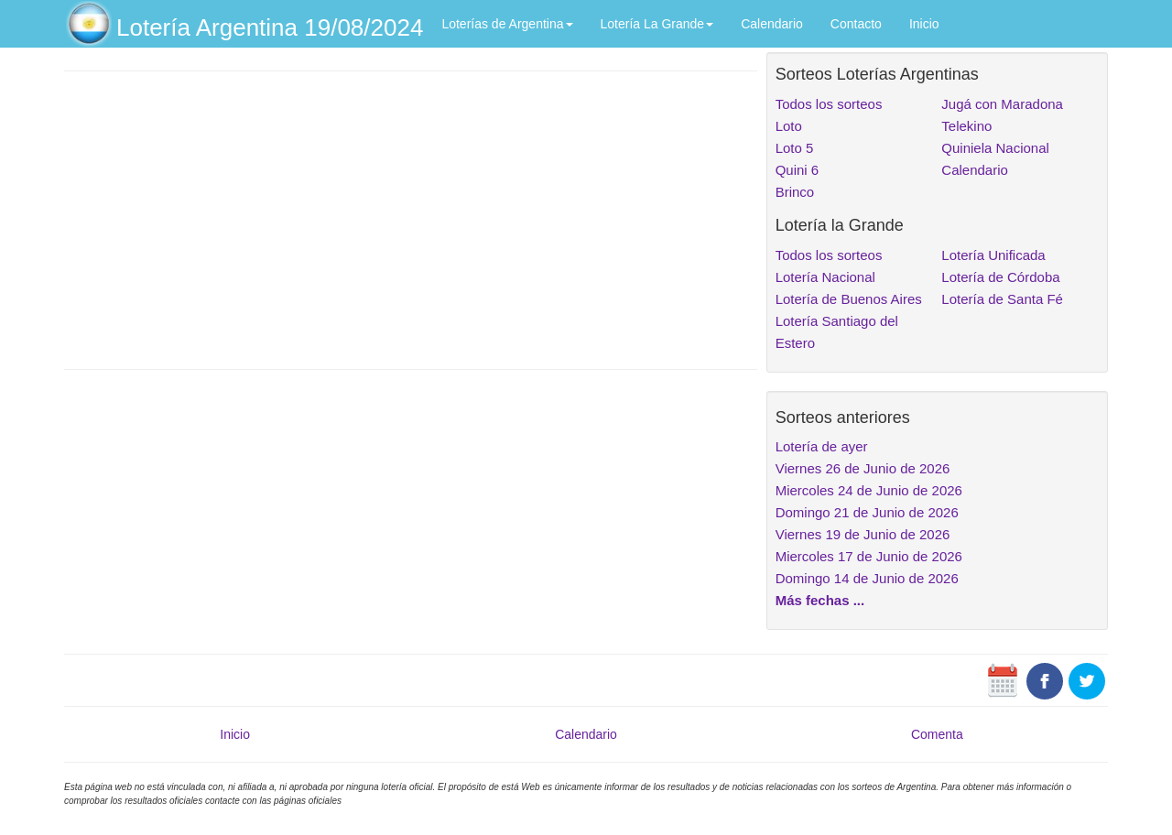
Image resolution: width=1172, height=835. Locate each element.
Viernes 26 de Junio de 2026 (863, 468)
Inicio (924, 23)
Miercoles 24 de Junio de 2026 (869, 490)
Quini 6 (797, 170)
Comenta (937, 734)
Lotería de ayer (822, 446)
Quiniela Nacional (995, 148)
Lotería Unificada (993, 255)
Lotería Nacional (825, 277)
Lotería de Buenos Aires (849, 299)
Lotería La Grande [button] (657, 23)
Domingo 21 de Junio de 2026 (867, 512)
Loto (789, 126)
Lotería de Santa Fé (1002, 299)
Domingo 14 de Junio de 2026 (867, 578)
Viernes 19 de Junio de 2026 (863, 534)
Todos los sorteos (829, 104)
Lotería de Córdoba (1000, 277)
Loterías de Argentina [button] (506, 23)
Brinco (795, 192)
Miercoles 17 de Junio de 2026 (869, 556)
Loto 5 (795, 148)
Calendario (772, 23)
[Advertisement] (410, 218)
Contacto (856, 23)
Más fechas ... (820, 600)
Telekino (966, 126)
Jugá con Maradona (1002, 104)
